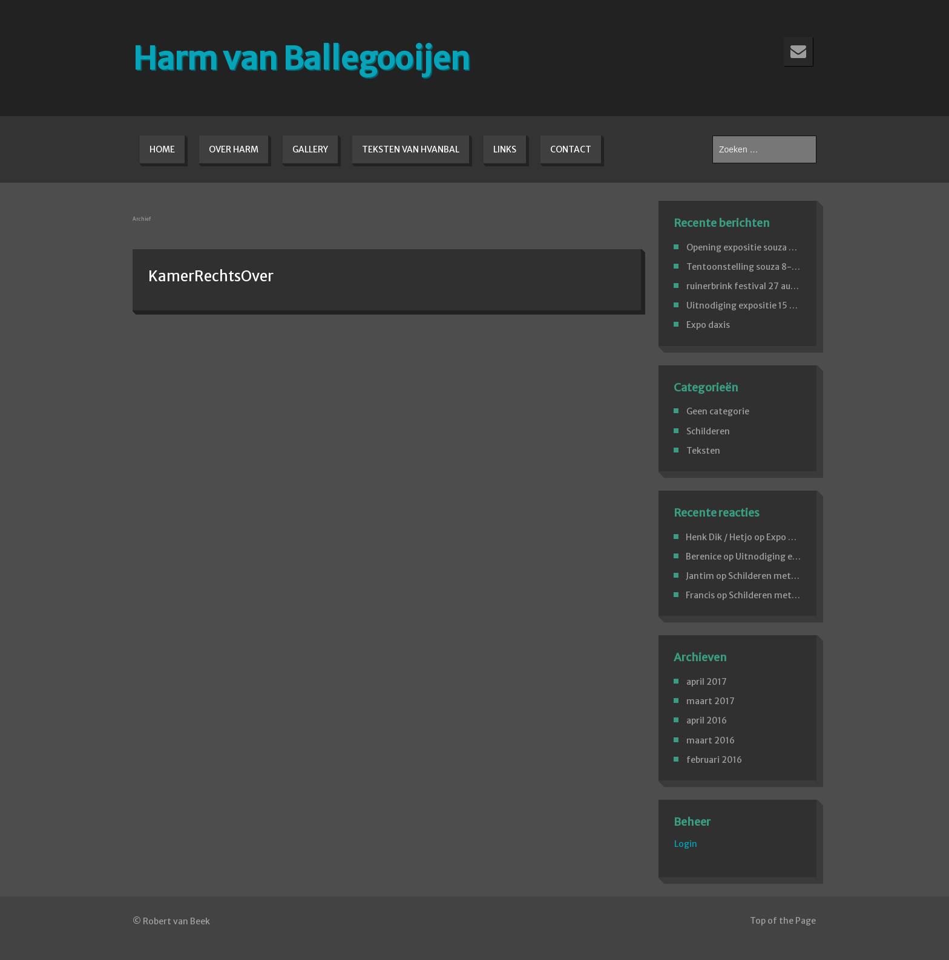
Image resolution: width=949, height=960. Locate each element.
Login (685, 843)
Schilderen (708, 431)
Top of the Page (783, 920)
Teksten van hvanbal (410, 149)
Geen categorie (717, 411)
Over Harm (233, 149)
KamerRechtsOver (211, 276)
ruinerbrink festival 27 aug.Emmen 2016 (769, 286)
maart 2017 (710, 701)
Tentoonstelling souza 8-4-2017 (754, 266)
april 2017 (706, 681)
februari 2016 (714, 759)
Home (162, 149)
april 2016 (706, 720)
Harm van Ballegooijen (301, 58)
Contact (570, 149)
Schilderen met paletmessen (787, 575)
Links (504, 149)
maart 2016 (710, 740)
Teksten (703, 450)
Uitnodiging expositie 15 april (746, 305)
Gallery (310, 149)
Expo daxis (708, 324)
